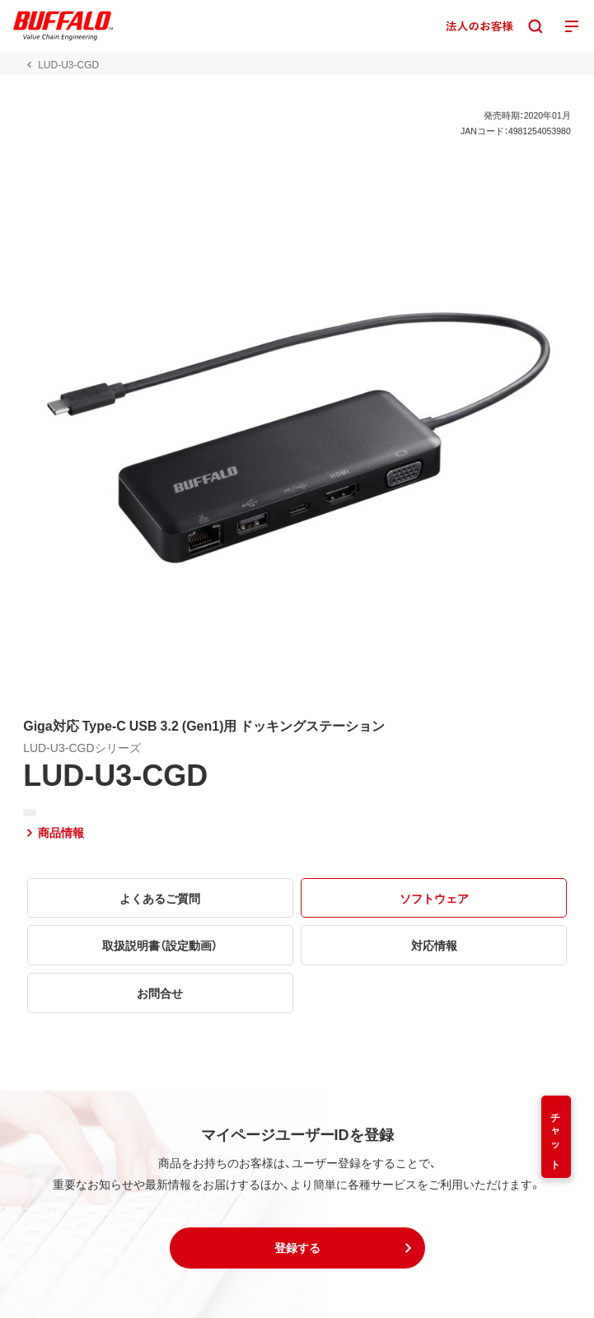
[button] (297, 1248)
